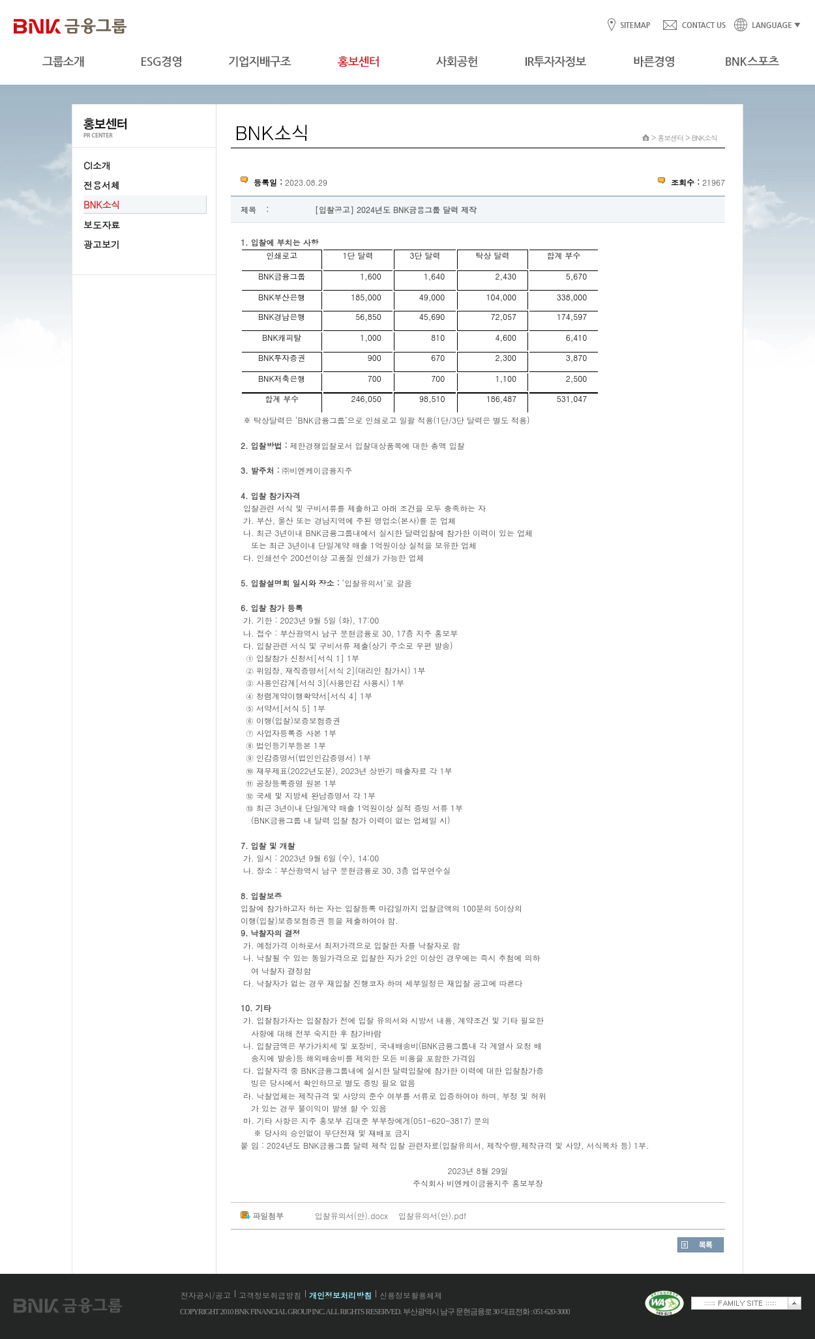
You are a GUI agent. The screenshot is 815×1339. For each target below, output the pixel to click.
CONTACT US (694, 25)
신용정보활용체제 (410, 1295)
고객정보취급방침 (270, 1295)
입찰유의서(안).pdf (432, 1215)
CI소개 (97, 165)
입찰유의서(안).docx (351, 1215)
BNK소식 (101, 204)
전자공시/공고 (206, 1295)
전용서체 (101, 185)
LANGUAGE (763, 25)
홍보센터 (670, 138)
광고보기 (101, 244)
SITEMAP (635, 25)
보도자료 (101, 224)
